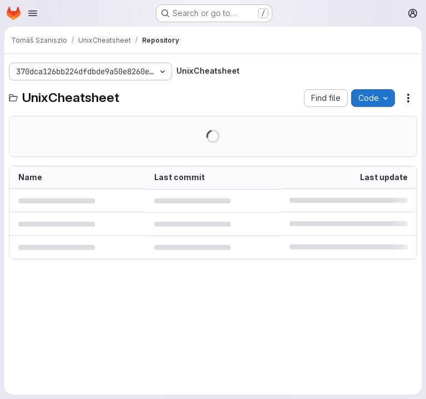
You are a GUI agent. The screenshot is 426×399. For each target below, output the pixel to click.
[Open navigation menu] (33, 13)
